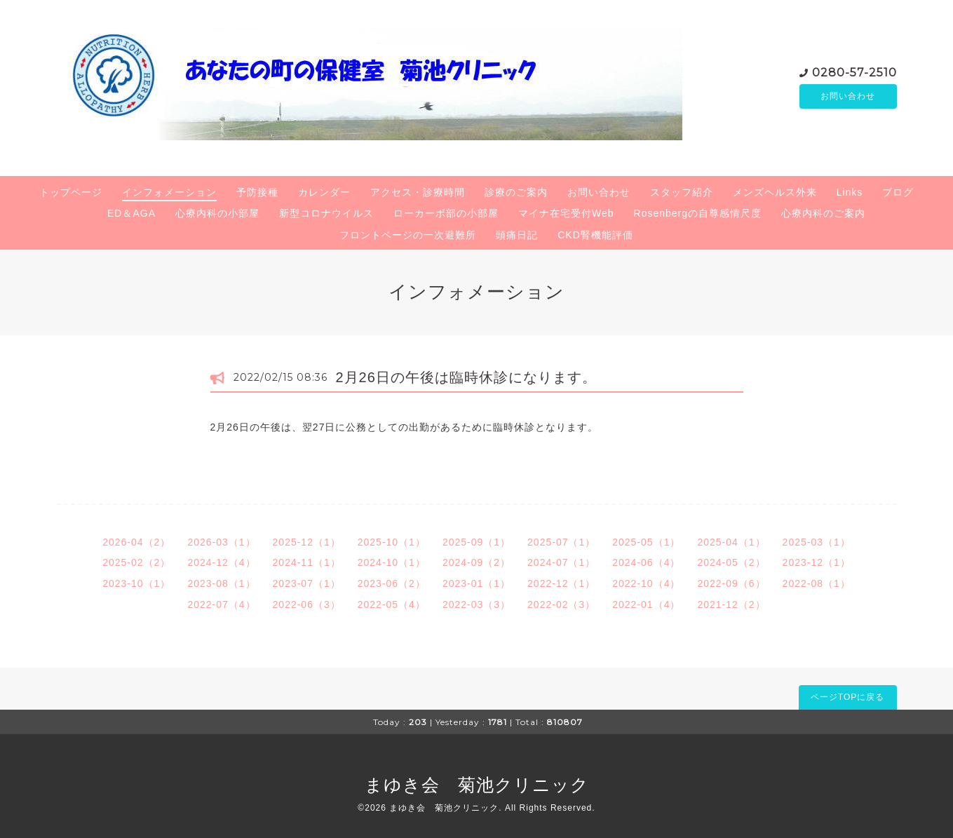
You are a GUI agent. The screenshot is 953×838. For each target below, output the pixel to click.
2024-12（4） (221, 562)
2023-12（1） (817, 562)
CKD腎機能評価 (595, 235)
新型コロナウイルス (326, 213)
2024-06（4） (646, 562)
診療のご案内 (516, 192)
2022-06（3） (307, 604)
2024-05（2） (731, 562)
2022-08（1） (817, 583)
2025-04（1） (731, 542)
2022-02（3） (561, 604)
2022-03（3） (476, 604)
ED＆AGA (131, 213)
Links (850, 192)
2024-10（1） (392, 562)
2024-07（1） (561, 562)
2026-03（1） (221, 542)
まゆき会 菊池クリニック (477, 785)
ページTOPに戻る (847, 697)
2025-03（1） (817, 542)
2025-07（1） (561, 542)
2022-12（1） (561, 583)
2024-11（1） (307, 562)
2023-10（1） (136, 583)
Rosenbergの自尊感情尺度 (698, 213)
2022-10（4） (646, 583)
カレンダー (324, 192)
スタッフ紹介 (681, 192)
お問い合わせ (847, 96)
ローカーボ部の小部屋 (446, 213)
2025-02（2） (136, 562)
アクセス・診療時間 (417, 192)
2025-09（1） (476, 542)
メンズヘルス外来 (775, 192)
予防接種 (257, 192)
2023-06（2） (392, 583)
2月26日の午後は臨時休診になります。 (466, 377)
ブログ (898, 192)
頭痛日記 (517, 235)
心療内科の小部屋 (217, 213)
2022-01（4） (646, 604)
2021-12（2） (731, 604)
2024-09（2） (476, 562)
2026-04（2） (136, 542)
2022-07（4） (221, 604)
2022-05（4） (392, 604)
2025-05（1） (646, 542)
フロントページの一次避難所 (407, 235)
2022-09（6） (731, 583)
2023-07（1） (307, 583)
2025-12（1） (307, 542)
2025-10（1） (392, 542)
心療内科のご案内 (823, 213)
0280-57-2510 (854, 71)
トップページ (70, 192)
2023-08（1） (221, 583)
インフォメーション (169, 192)
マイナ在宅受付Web (566, 213)
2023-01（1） (476, 583)
